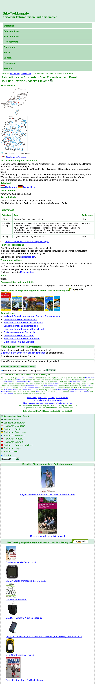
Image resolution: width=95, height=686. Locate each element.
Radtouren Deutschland (15, 432)
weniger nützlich (38, 370)
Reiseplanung (11, 42)
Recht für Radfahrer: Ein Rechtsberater (25, 678)
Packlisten (5, 392)
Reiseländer (10, 63)
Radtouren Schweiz (13, 442)
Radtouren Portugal (13, 438)
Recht (7, 52)
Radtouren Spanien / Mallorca (18, 445)
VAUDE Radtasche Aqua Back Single (24, 616)
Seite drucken (62, 397)
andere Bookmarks (53, 400)
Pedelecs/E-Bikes (10, 390)
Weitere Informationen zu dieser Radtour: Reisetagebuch (32, 316)
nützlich (23, 370)
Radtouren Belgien (13, 429)
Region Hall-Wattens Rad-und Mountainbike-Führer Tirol (47, 493)
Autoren (19, 380)
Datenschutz (39, 400)
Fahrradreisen (11, 31)
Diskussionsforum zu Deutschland (20, 332)
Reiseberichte (26, 378)
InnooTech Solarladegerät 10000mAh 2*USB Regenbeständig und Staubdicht (44, 635)
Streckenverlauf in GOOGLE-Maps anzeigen (25, 241)
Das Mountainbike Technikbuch (21, 561)
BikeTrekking (15, 74)
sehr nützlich (9, 370)
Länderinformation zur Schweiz (19, 335)
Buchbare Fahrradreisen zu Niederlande (23, 322)
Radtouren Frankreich (14, 435)
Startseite (9, 26)
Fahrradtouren (11, 36)
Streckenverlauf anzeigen (13, 157)
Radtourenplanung (50, 386)
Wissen (8, 58)
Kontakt (51, 397)
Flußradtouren (6, 382)
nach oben (32, 397)
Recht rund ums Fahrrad (79, 392)
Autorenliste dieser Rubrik (16, 416)
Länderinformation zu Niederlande (20, 319)
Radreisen (89, 386)
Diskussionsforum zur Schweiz (19, 342)
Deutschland (27, 187)
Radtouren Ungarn (13, 448)
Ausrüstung (10, 47)
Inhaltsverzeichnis (64, 403)
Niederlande (9, 187)
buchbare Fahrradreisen (28, 388)
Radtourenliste (11, 451)
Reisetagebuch (27, 257)
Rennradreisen (28, 390)
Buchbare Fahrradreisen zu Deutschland (24, 329)
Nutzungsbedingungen (33, 403)
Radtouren (89, 378)
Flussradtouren (11, 419)
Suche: (8, 455)
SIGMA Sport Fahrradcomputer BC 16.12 (26, 579)
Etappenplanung (32, 386)
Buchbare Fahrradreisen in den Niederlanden (23, 353)
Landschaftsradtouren (24, 382)
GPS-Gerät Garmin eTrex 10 (20, 653)
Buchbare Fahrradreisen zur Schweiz (22, 338)
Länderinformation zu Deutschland (21, 326)
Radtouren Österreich (14, 426)
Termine (8, 68)
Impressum (50, 403)
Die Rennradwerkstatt (16, 598)
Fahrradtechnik (62, 390)
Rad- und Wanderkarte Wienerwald (47, 534)
